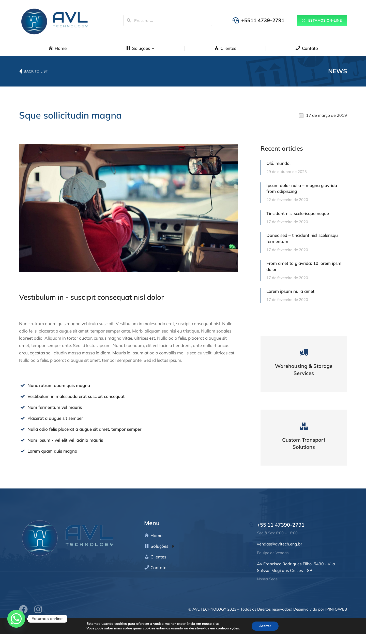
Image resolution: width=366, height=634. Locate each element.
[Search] (129, 20)
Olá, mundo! (278, 163)
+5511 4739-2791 (262, 20)
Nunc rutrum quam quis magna (58, 385)
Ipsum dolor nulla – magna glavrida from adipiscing (301, 188)
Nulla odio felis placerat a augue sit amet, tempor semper (84, 429)
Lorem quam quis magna (52, 451)
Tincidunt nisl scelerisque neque (297, 213)
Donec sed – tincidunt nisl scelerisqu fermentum (302, 238)
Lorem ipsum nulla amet (290, 291)
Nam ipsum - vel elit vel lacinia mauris (65, 440)
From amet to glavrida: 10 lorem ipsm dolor (303, 266)
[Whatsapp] (16, 619)
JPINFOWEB (336, 609)
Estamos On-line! (322, 20)
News (337, 71)
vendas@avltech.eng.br (279, 543)
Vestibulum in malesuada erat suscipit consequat (76, 396)
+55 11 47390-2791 (280, 525)
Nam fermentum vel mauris (54, 407)
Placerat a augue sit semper (55, 418)
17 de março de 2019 (326, 115)
